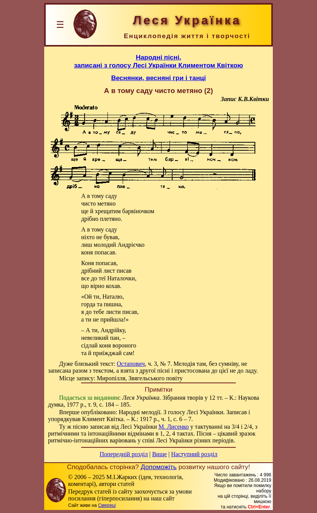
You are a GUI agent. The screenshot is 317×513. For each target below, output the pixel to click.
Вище (159, 454)
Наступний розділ (194, 454)
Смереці (106, 505)
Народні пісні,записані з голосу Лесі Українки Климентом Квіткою (158, 61)
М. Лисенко (173, 426)
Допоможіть (158, 467)
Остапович (130, 363)
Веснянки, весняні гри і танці (158, 78)
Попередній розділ (124, 454)
